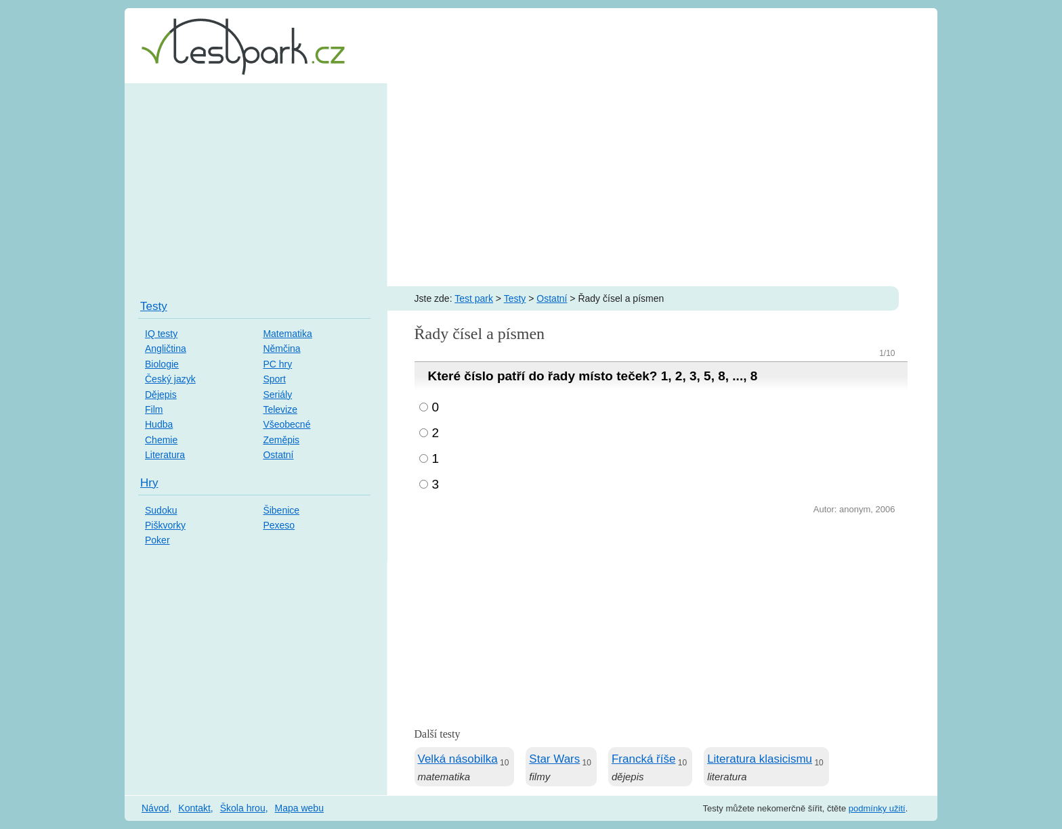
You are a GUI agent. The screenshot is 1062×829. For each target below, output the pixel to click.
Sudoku (161, 510)
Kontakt (194, 808)
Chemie (161, 439)
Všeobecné (286, 424)
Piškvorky (165, 525)
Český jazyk (170, 379)
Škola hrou (243, 808)
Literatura (165, 454)
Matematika (287, 333)
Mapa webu (299, 808)
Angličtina (165, 348)
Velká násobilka (458, 759)
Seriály (277, 394)
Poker (157, 540)
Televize (280, 409)
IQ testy (161, 333)
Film (154, 409)
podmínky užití (877, 808)
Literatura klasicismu (759, 759)
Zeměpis (281, 439)
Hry (149, 482)
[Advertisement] (531, 184)
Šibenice (281, 510)
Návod (155, 808)
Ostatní (551, 298)
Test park (473, 298)
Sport (274, 379)
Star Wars (554, 759)
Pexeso (279, 525)
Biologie (162, 364)
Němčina (281, 348)
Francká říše (643, 759)
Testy (515, 298)
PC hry (277, 364)
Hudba (159, 424)
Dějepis (161, 394)
